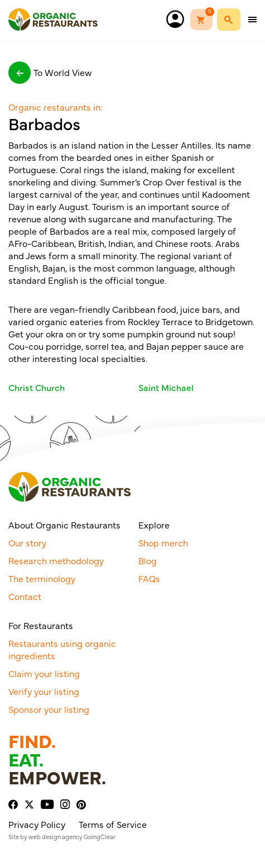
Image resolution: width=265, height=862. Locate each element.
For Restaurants (40, 625)
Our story (27, 542)
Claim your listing (44, 673)
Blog (147, 560)
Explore (154, 524)
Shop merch (163, 542)
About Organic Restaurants (64, 524)
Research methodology (56, 560)
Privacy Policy (36, 824)
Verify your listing (43, 691)
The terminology (41, 578)
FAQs (149, 578)
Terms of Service (113, 824)
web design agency (55, 836)
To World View (49, 72)
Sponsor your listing (48, 709)
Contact (24, 596)
